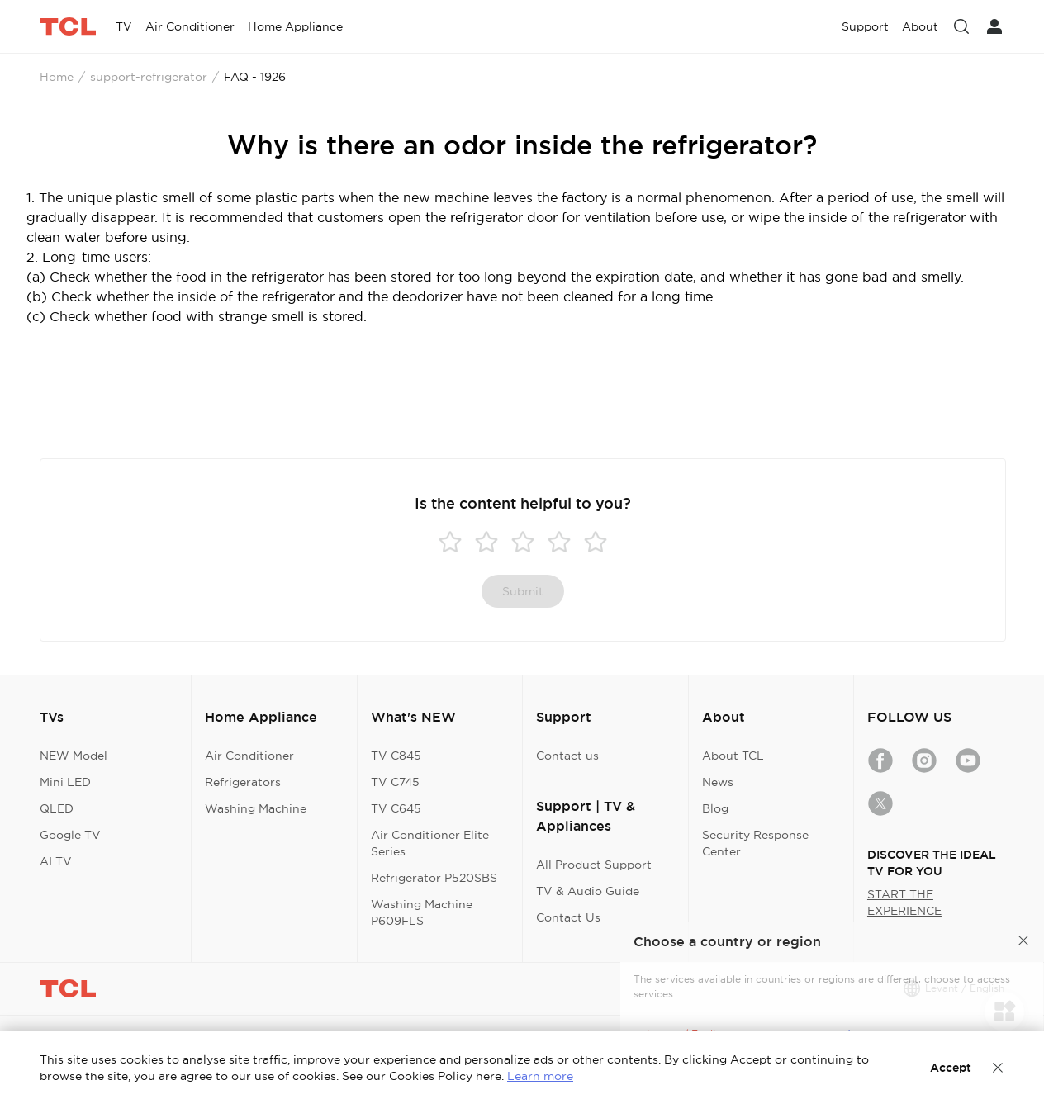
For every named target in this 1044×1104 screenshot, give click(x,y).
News (717, 782)
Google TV (70, 834)
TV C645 (396, 808)
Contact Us (568, 917)
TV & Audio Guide (587, 891)
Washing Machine (255, 808)
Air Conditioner (249, 755)
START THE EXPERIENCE (904, 902)
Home (57, 76)
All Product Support (594, 864)
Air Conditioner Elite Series (430, 843)
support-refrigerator (148, 76)
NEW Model (73, 755)
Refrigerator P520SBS (434, 877)
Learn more (540, 1075)
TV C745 (395, 782)
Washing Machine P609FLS (421, 912)
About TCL (733, 755)
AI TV (56, 861)
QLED (57, 808)
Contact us (567, 755)
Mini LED (65, 782)
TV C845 (396, 755)
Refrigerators (243, 782)
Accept (950, 1067)
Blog (715, 808)
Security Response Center (755, 843)
